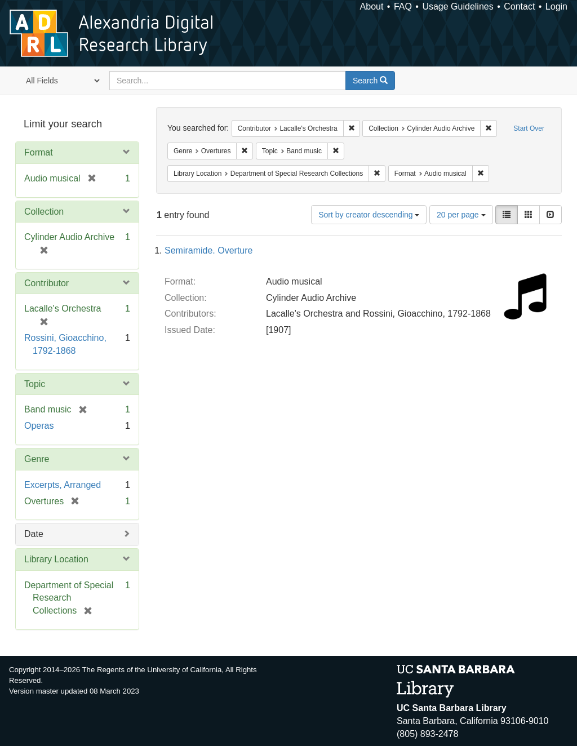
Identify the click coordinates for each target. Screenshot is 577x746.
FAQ (403, 6)
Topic (34, 384)
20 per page (461, 214)
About (372, 6)
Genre (36, 459)
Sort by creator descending (368, 214)
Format (38, 152)
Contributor (46, 283)
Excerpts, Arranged (62, 485)
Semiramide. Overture (209, 250)
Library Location (56, 559)
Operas (39, 425)
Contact (519, 6)
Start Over (528, 128)
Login (556, 6)
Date (33, 534)
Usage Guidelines (457, 6)
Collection (44, 211)
